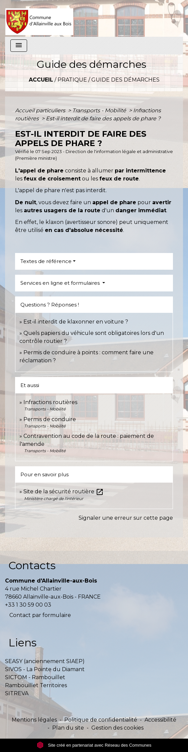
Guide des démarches (125, 80)
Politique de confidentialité (100, 720)
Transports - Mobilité (99, 110)
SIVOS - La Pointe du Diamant (45, 669)
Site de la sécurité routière (63, 491)
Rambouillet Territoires (36, 685)
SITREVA (16, 693)
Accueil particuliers (41, 110)
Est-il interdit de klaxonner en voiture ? (75, 322)
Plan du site (68, 728)
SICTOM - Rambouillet (35, 677)
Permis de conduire (49, 419)
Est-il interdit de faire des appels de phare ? (103, 118)
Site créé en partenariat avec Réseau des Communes (94, 745)
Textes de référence (46, 261)
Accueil (41, 80)
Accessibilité (160, 720)
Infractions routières (50, 402)
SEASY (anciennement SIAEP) (45, 661)
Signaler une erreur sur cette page (126, 518)
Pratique (72, 80)
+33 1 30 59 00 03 (28, 605)
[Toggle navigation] (18, 45)
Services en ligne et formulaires (60, 283)
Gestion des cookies (117, 728)
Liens (22, 642)
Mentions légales (34, 720)
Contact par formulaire (40, 615)
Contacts (32, 565)
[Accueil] (39, 18)
